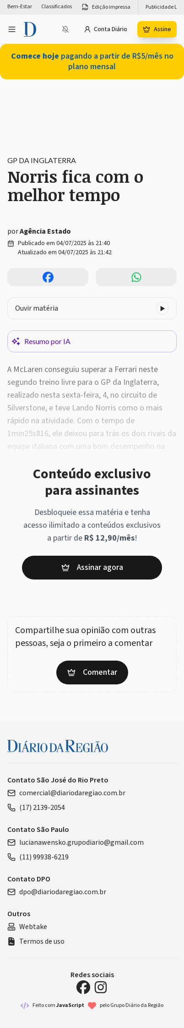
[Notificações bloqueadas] (65, 29)
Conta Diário (105, 29)
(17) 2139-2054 (36, 808)
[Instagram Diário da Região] (101, 987)
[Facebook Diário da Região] (83, 987)
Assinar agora (92, 567)
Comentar (92, 672)
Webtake (27, 927)
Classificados (56, 7)
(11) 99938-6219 (38, 857)
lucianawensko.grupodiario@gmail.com (75, 842)
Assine (157, 29)
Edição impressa (105, 7)
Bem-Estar (19, 7)
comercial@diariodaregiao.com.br (66, 793)
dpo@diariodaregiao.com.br (56, 892)
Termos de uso (36, 941)
